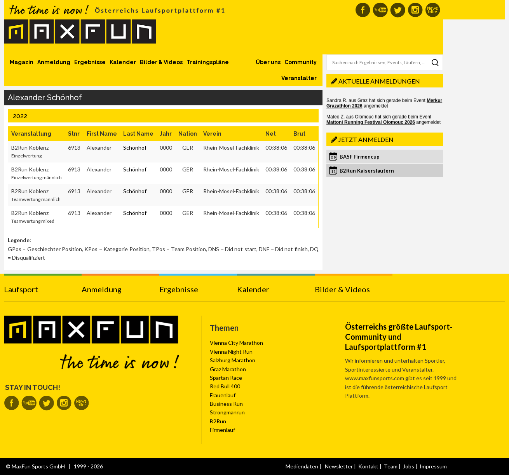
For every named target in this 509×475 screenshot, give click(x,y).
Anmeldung (53, 62)
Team (390, 466)
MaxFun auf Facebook (362, 9)
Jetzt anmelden (366, 139)
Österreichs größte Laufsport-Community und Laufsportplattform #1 (399, 336)
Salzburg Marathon (232, 360)
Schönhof (134, 147)
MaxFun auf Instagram (415, 9)
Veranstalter (299, 78)
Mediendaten (302, 466)
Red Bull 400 (225, 386)
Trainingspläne (208, 62)
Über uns (268, 62)
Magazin (21, 62)
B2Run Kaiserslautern (367, 171)
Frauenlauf (222, 395)
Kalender (123, 62)
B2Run (218, 421)
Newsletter (339, 466)
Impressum (433, 466)
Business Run (226, 403)
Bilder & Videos (161, 62)
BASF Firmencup (360, 157)
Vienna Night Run (231, 351)
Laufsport (21, 289)
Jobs (408, 466)
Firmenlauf (222, 429)
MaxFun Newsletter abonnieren (432, 9)
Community (300, 62)
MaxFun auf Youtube (380, 9)
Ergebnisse (90, 62)
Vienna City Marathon (236, 342)
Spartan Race (226, 377)
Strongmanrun (227, 412)
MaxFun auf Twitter (397, 9)
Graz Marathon (228, 369)
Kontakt (368, 466)
